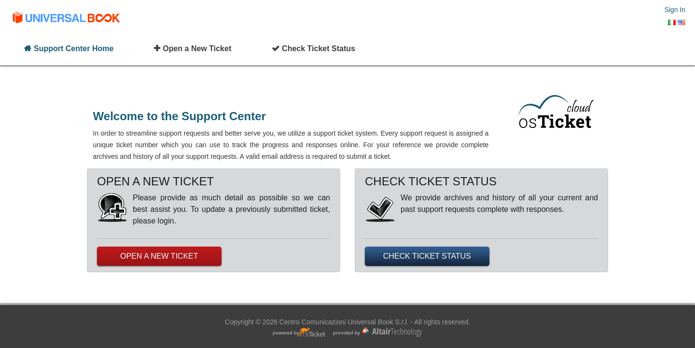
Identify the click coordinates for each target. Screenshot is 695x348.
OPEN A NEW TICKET (159, 256)
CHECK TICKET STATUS (427, 256)
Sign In (674, 10)
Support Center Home (73, 48)
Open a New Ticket (197, 48)
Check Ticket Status (318, 48)
